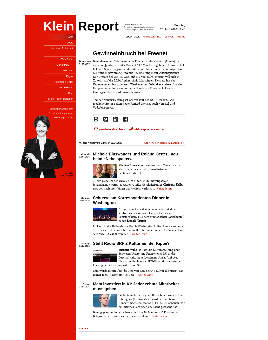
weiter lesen (164, 188)
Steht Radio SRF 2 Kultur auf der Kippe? (131, 243)
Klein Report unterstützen (146, 129)
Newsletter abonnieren (109, 129)
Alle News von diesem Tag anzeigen (164, 143)
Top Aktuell (132, 36)
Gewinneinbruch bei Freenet (130, 53)
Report (98, 26)
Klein (58, 26)
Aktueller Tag (152, 36)
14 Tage (169, 36)
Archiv (181, 36)
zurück (83, 328)
